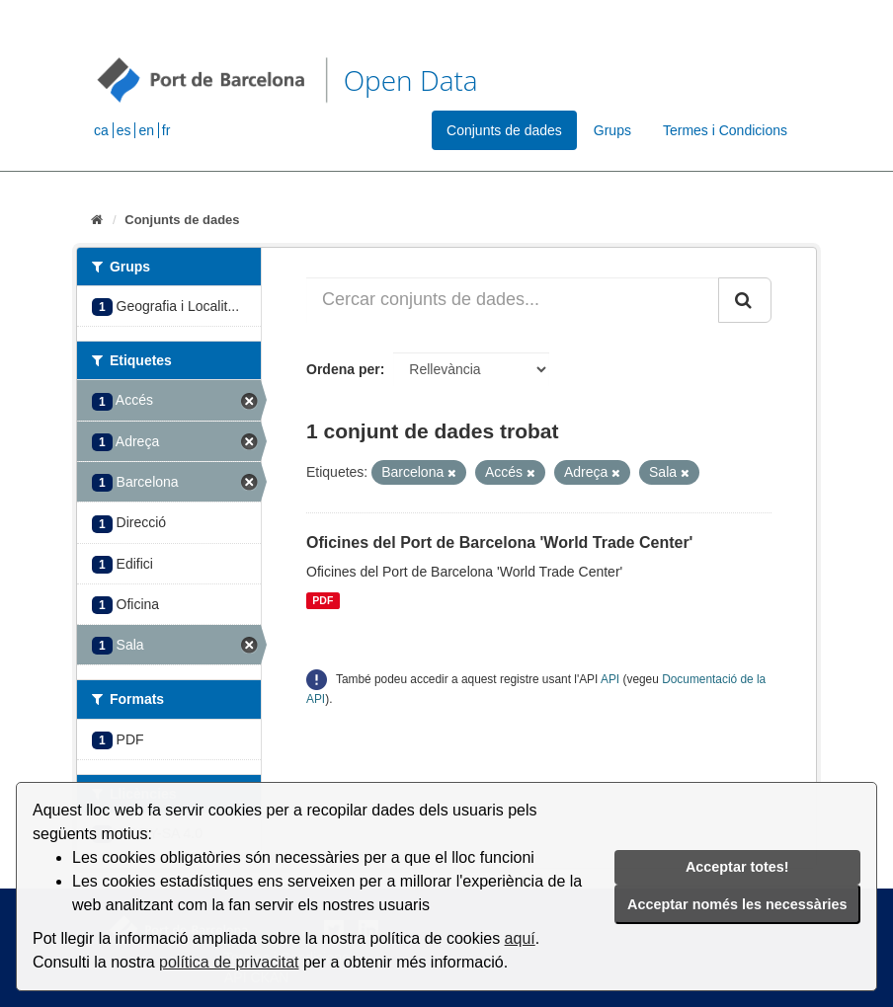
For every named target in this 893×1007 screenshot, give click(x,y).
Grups (612, 130)
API (610, 679)
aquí (520, 938)
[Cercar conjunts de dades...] (512, 300)
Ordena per (343, 369)
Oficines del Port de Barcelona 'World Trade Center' (499, 542)
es (124, 130)
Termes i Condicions (725, 130)
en (146, 130)
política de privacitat (228, 962)
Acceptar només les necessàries (737, 904)
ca (101, 130)
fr (166, 130)
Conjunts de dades (504, 130)
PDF (322, 600)
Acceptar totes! (737, 867)
